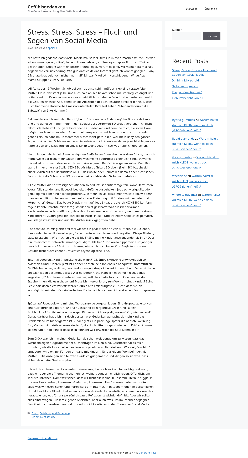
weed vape (179, 176)
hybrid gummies (183, 120)
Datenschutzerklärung (43, 438)
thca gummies (182, 157)
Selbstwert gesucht (185, 86)
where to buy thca (184, 195)
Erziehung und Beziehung (55, 413)
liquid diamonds (183, 138)
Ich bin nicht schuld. (43, 416)
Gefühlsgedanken (46, 7)
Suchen (177, 30)
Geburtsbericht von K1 (187, 98)
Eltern (35, 413)
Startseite (192, 8)
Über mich (210, 8)
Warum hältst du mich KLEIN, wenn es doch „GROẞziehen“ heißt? (195, 125)
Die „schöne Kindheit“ (187, 92)
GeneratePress (147, 452)
